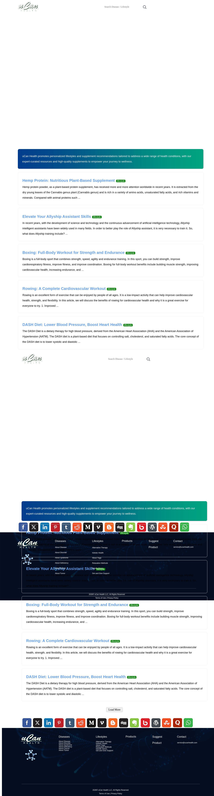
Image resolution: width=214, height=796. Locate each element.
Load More (114, 709)
